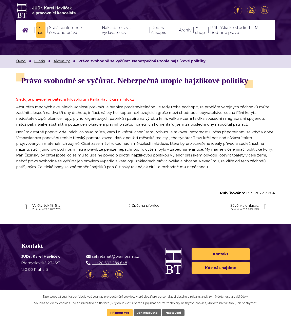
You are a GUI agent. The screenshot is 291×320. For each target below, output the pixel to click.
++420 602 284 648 (109, 263)
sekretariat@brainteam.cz (115, 256)
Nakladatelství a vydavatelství (117, 30)
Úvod (25, 30)
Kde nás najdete (220, 268)
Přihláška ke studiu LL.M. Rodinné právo (234, 30)
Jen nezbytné (147, 312)
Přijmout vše (119, 312)
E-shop (200, 30)
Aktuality (62, 61)
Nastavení (173, 312)
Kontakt (220, 253)
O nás (39, 30)
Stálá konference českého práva (65, 30)
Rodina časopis (158, 30)
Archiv (185, 30)
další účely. (241, 296)
